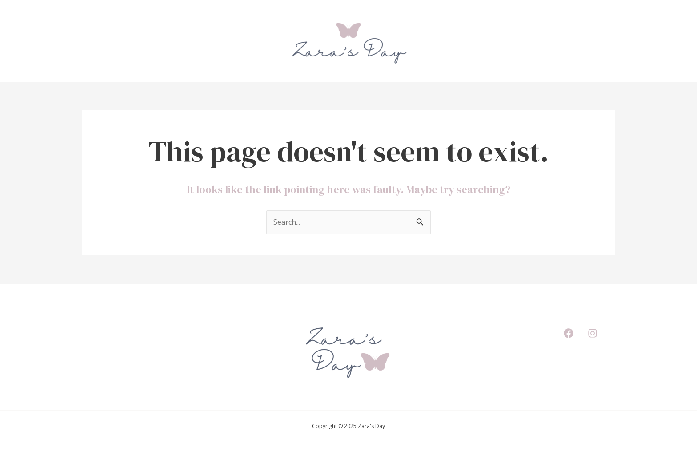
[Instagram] (592, 333)
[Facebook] (568, 333)
